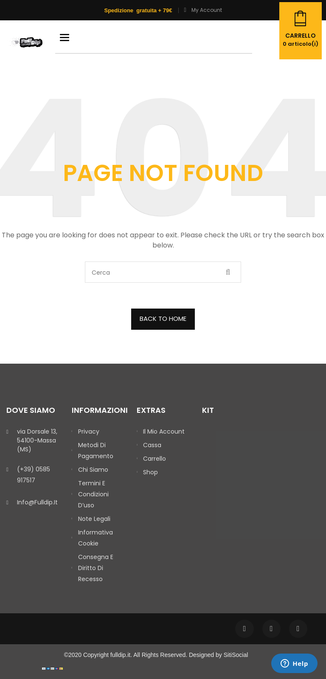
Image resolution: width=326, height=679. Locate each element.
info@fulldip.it (37, 502)
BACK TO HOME (163, 318)
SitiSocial (236, 654)
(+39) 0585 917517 (33, 474)
